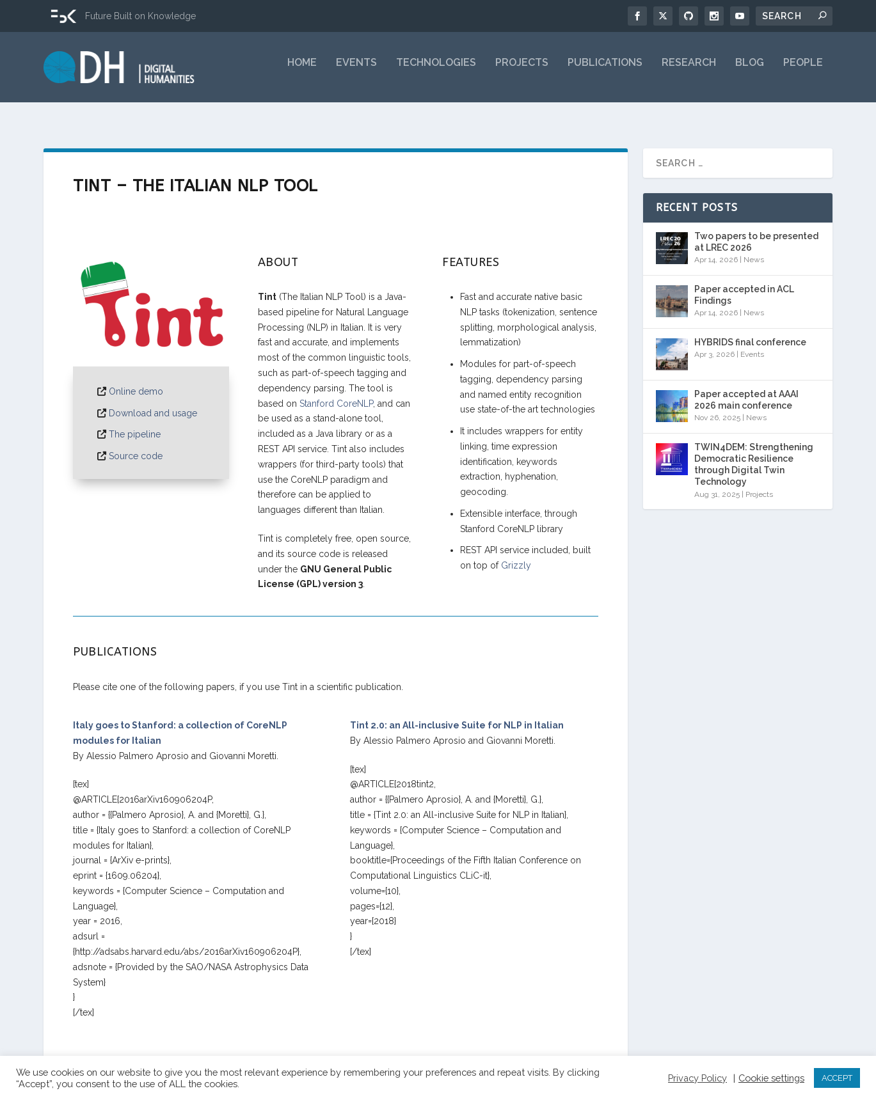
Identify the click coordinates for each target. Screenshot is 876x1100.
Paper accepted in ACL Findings (744, 283)
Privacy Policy (697, 1077)
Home (302, 72)
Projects (521, 72)
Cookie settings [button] (771, 1077)
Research (689, 72)
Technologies (436, 72)
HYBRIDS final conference (750, 331)
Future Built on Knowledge (140, 16)
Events (356, 72)
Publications (605, 72)
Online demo (136, 380)
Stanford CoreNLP (336, 392)
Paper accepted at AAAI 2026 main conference (746, 388)
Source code (136, 444)
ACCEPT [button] (837, 1078)
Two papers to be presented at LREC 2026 (756, 230)
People (803, 72)
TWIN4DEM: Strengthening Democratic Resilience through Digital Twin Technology (753, 453)
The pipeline (135, 423)
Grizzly (516, 554)
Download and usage (153, 402)
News (754, 248)
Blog (749, 72)
